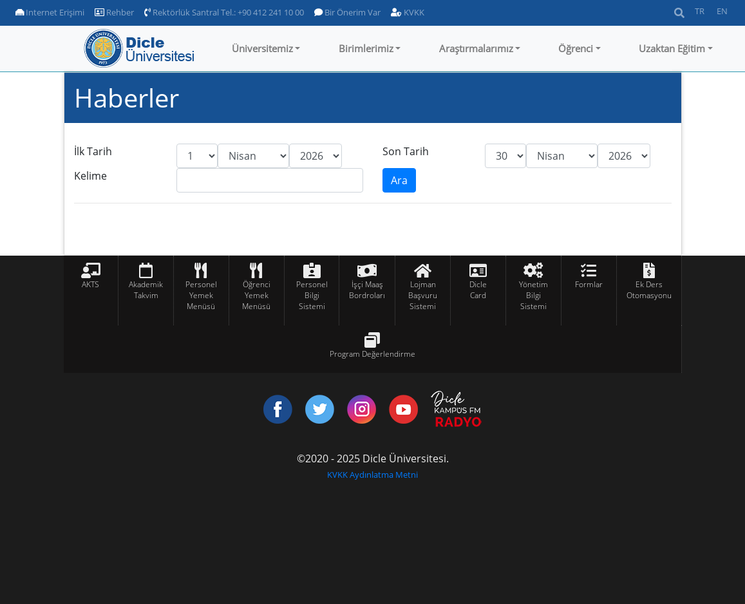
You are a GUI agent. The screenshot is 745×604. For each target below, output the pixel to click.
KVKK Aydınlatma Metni (372, 474)
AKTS (90, 284)
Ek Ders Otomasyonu (649, 290)
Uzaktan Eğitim (672, 48)
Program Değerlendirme (372, 353)
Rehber (114, 12)
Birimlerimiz (366, 48)
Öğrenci (575, 48)
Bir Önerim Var (347, 12)
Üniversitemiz (262, 48)
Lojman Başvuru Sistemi (422, 295)
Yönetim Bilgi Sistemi (533, 295)
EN (722, 11)
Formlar (589, 284)
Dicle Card (478, 290)
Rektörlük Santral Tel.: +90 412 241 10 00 (224, 12)
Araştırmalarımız (476, 48)
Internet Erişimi (49, 12)
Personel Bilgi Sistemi (312, 295)
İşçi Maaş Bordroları (367, 290)
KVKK (407, 12)
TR (699, 11)
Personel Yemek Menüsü (201, 295)
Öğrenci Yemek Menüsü (256, 295)
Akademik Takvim (146, 290)
